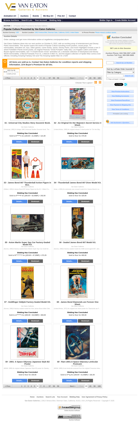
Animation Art (10, 16)
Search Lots (26, 20)
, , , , (57, 32)
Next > (72, 78)
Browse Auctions (11, 20)
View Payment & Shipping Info (120, 105)
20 (90, 78)
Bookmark (35, 142)
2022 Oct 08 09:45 (11, 72)
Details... (19, 142)
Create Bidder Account (125, 20)
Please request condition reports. (105, 32)
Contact (72, 16)
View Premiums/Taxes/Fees (120, 100)
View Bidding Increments (120, 96)
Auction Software (74, 420)
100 (99, 78)
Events (36, 16)
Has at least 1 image (115, 79)
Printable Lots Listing (120, 113)
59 (58, 78)
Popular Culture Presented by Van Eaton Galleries (31, 26)
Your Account (41, 20)
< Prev (7, 78)
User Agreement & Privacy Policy (94, 397)
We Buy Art (48, 16)
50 (95, 78)
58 (54, 78)
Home (32, 397)
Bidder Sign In (106, 20)
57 (50, 78)
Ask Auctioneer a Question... (118, 122)
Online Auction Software (72, 410)
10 (86, 78)
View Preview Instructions (120, 91)
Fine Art (61, 16)
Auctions (24, 16)
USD (17, 32)
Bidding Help (55, 20)
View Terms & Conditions (120, 109)
